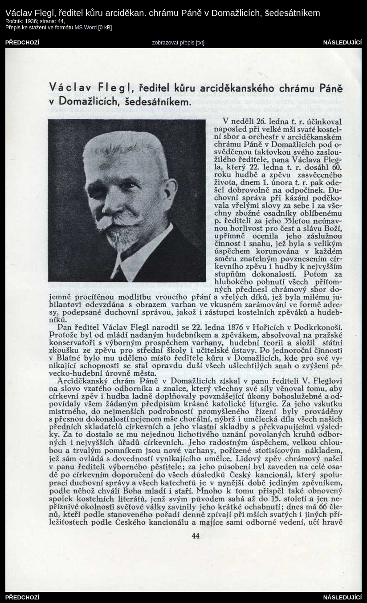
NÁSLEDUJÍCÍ (342, 42)
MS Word (85, 27)
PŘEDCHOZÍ (22, 42)
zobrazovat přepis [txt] (178, 43)
